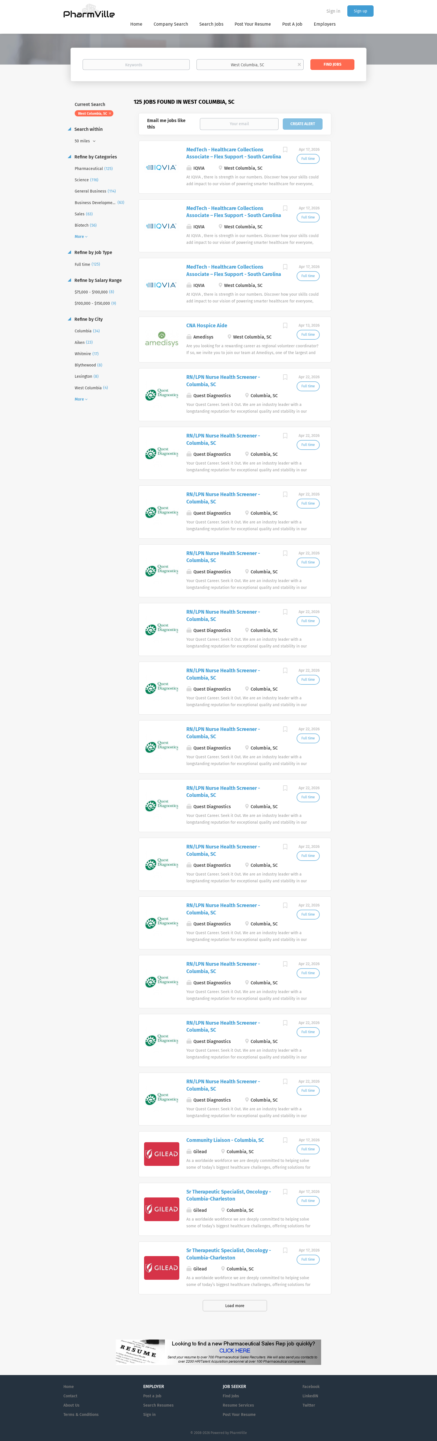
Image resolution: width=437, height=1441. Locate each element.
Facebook (311, 1386)
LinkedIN (310, 1396)
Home (68, 1386)
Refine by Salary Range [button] (97, 280)
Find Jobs (332, 64)
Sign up (360, 11)
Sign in (333, 11)
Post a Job (152, 1396)
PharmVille (238, 1433)
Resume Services (238, 1405)
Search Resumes (158, 1405)
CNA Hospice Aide (206, 325)
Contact (70, 1396)
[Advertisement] (358, 207)
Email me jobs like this (166, 124)
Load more (234, 1305)
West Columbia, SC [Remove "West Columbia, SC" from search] (92, 114)
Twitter (309, 1405)
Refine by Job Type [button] (92, 252)
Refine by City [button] (88, 319)
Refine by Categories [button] (95, 157)
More (79, 236)
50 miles (83, 141)
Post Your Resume (239, 1414)
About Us (71, 1405)
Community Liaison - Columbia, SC (225, 1140)
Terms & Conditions (81, 1414)
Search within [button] (88, 129)
